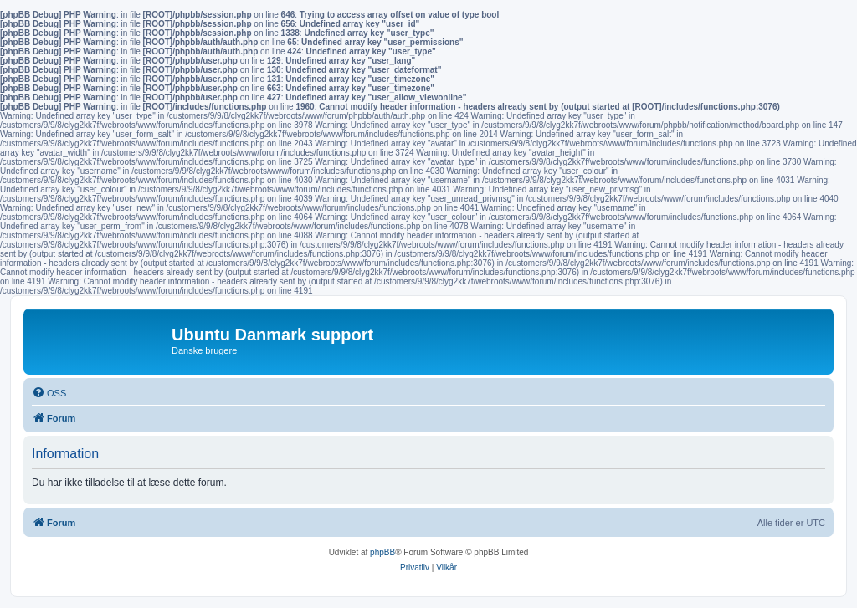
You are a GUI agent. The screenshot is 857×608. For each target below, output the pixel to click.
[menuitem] (49, 393)
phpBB (382, 552)
